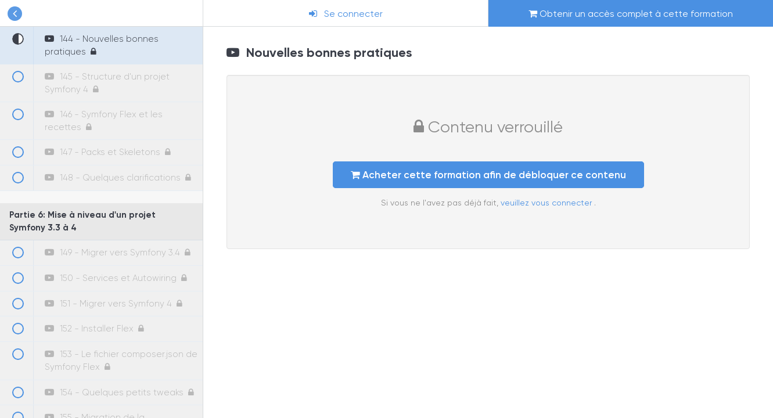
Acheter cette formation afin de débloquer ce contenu (488, 175)
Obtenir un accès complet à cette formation (630, 13)
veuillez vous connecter (547, 202)
